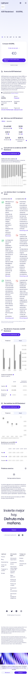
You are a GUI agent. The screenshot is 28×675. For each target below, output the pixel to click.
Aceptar (20, 672)
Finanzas (16, 98)
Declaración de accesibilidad (13, 595)
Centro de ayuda (3, 571)
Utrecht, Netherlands (7, 109)
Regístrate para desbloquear (10, 153)
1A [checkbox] (13, 37)
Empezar (14, 535)
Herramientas (4, 567)
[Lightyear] (5, 3)
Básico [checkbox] (3, 121)
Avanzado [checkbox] (9, 121)
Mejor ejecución (12, 581)
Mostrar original (14, 93)
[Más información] (25, 468)
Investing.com (9, 318)
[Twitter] (11, 616)
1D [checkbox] (2, 37)
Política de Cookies (11, 668)
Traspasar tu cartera (4, 575)
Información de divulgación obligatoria (13, 601)
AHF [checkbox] (11, 37)
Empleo (21, 563)
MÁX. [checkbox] (20, 37)
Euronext (8, 236)
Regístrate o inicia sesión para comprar (14, 60)
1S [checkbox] (4, 37)
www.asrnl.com (18, 109)
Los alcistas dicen (6, 199)
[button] (7, 96)
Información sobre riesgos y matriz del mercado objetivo (13, 575)
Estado (3, 578)
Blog (2, 565)
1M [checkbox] (7, 37)
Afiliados (21, 566)
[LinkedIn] (16, 616)
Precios (3, 562)
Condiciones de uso (13, 568)
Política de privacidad (13, 585)
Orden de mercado (14, 48)
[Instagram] (21, 616)
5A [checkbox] (16, 37)
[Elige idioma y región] (20, 2)
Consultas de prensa (22, 569)
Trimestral (7, 340)
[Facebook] (6, 616)
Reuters (8, 276)
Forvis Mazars (23, 318)
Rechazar (7, 672)
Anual (20, 340)
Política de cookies (13, 589)
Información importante (13, 564)
